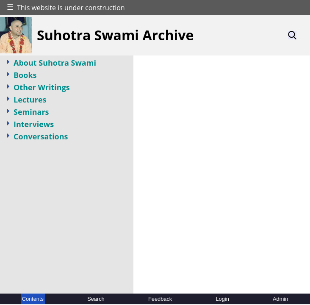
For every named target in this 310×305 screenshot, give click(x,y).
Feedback (160, 299)
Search (96, 299)
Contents (33, 299)
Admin (280, 299)
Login (222, 299)
